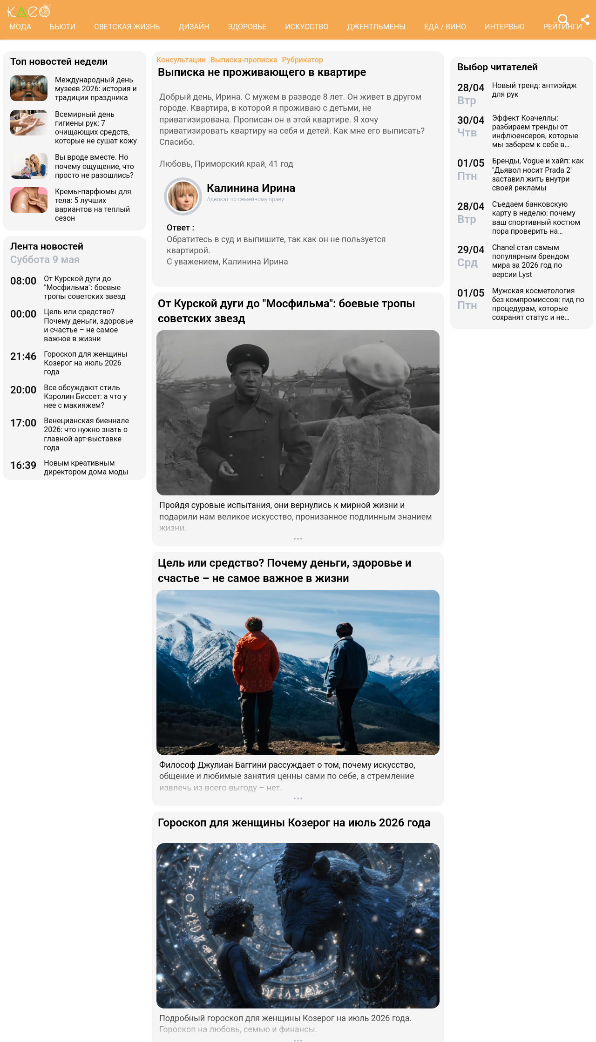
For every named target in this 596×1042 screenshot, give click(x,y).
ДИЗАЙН (193, 26)
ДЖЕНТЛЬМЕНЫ (376, 26)
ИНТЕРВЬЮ (505, 26)
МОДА (20, 26)
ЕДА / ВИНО (445, 26)
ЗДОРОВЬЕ (247, 26)
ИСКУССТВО (306, 26)
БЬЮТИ (62, 26)
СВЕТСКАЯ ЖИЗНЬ (127, 26)
